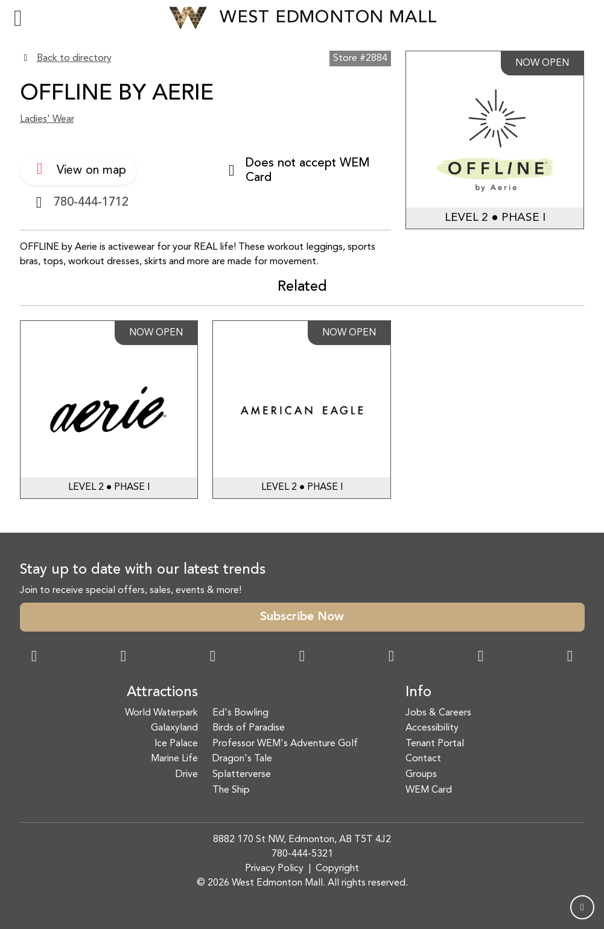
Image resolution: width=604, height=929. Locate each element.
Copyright (337, 869)
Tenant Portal (434, 744)
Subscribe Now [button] (302, 617)
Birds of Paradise (248, 728)
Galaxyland (174, 728)
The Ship (231, 790)
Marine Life (174, 759)
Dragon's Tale (242, 759)
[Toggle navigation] (18, 18)
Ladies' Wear (47, 119)
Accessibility (432, 728)
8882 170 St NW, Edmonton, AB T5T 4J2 (302, 840)
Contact (423, 759)
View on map (78, 169)
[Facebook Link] (34, 657)
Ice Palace (176, 744)
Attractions (162, 692)
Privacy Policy (274, 869)
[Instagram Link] (123, 657)
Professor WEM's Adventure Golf (285, 744)
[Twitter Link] (302, 657)
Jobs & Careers (438, 713)
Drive (187, 774)
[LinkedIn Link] (570, 657)
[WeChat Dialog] (391, 657)
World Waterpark (161, 713)
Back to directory (74, 58)
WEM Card (428, 790)
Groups (421, 774)
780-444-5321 (302, 854)
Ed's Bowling (240, 713)
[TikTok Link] (480, 657)
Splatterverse (241, 774)
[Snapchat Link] (213, 657)
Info (418, 692)
